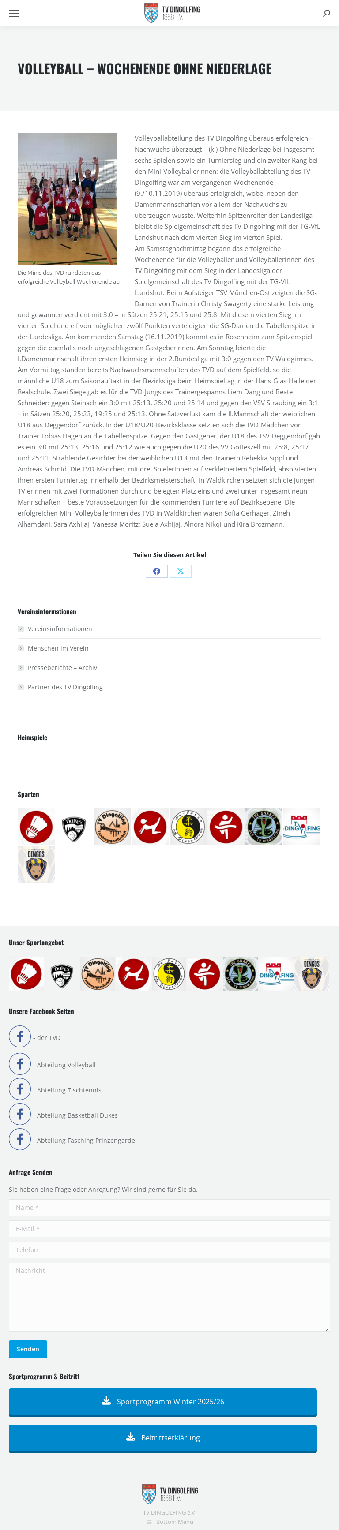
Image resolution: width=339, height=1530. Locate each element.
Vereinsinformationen (60, 629)
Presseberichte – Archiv (62, 667)
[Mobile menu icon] (14, 13)
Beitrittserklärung (163, 1438)
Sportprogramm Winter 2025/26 (163, 1402)
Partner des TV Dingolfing (65, 687)
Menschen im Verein (58, 648)
